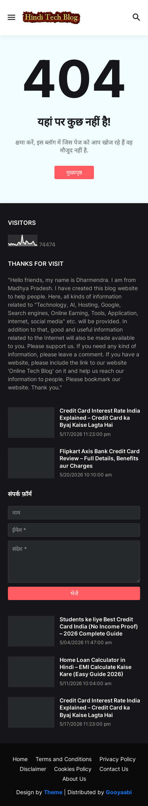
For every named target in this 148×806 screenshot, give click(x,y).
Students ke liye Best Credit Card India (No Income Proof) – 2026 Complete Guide (99, 626)
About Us (74, 778)
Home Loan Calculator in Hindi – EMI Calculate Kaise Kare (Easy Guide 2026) (95, 666)
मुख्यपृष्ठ (74, 172)
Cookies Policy (73, 768)
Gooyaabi (119, 792)
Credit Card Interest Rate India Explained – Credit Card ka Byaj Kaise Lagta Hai (100, 417)
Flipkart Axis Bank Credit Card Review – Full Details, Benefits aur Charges (100, 458)
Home (20, 759)
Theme (53, 792)
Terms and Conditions (64, 759)
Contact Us (113, 768)
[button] (11, 17)
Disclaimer (33, 768)
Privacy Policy (117, 759)
